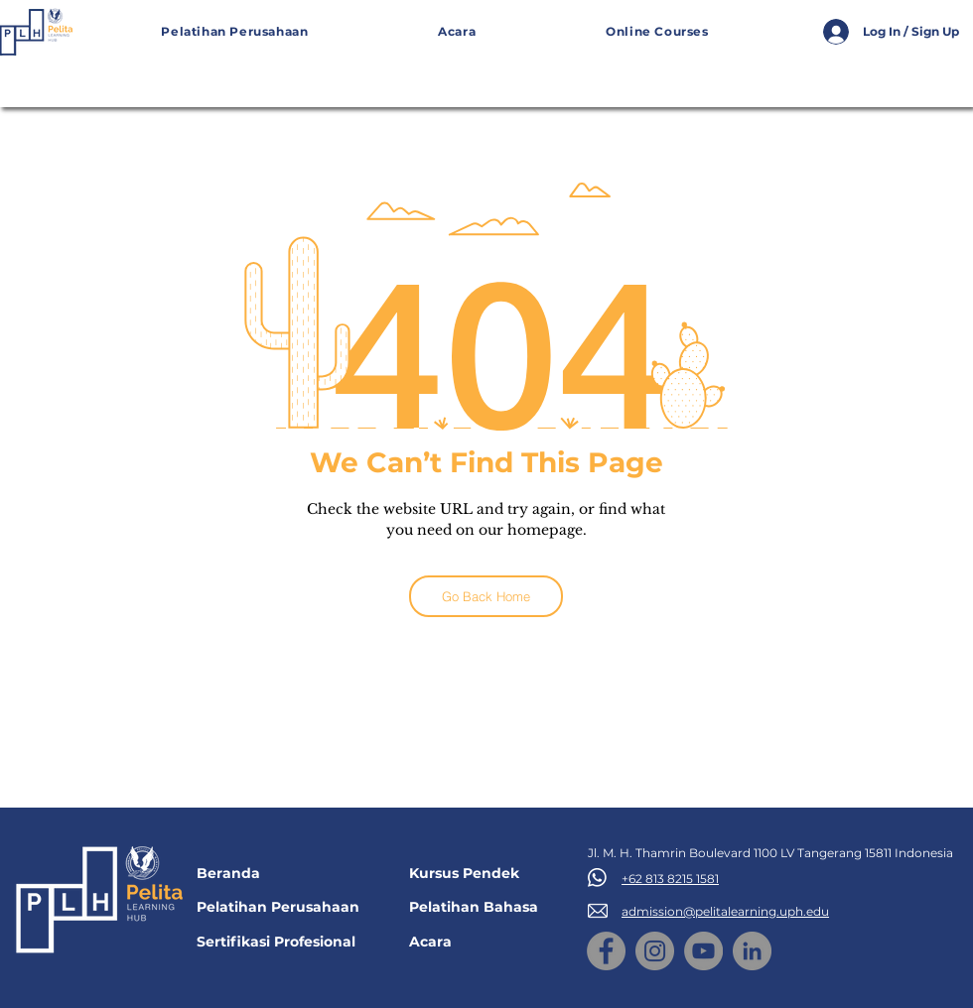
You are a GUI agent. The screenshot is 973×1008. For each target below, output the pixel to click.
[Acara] (485, 942)
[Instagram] (654, 951)
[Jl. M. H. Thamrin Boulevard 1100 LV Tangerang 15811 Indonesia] (777, 853)
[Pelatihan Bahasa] (485, 907)
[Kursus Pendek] (485, 873)
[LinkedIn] (752, 951)
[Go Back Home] (486, 596)
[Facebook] (606, 951)
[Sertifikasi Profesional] (289, 942)
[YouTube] (703, 951)
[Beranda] (273, 873)
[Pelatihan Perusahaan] (286, 907)
